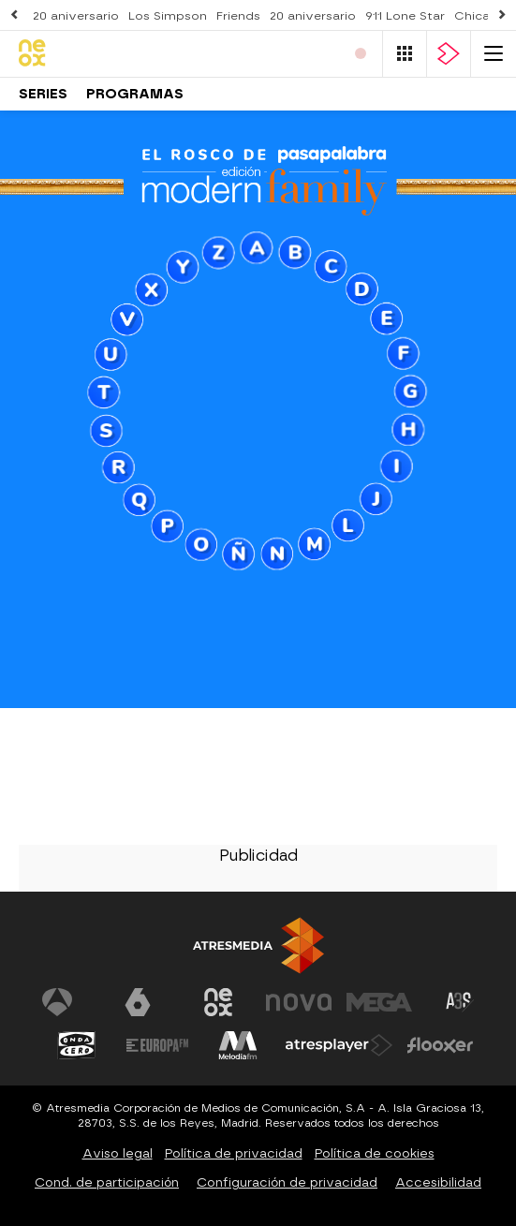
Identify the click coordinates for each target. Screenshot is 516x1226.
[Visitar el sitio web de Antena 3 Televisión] (57, 1002)
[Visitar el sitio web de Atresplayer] (339, 1045)
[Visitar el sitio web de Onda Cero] (77, 1045)
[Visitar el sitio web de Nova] (299, 1002)
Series (43, 94)
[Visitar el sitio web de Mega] (379, 1002)
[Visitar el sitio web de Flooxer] (440, 1045)
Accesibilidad (438, 1182)
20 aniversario (76, 15)
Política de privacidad (233, 1153)
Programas (135, 94)
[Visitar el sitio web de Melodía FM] (238, 1045)
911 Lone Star (405, 15)
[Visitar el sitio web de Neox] (218, 1002)
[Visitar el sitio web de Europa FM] (157, 1045)
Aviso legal (117, 1153)
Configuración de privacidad (287, 1182)
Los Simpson (167, 15)
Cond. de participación (107, 1182)
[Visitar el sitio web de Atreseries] (460, 1002)
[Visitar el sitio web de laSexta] (137, 1002)
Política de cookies (375, 1153)
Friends (238, 15)
